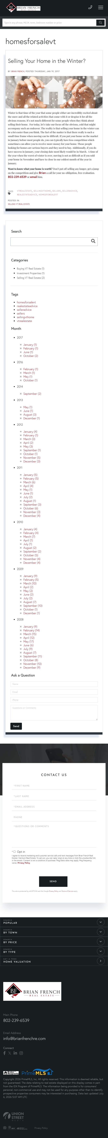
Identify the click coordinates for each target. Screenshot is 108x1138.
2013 (20, 400)
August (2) (29, 548)
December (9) (31, 667)
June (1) (28, 352)
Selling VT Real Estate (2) (31, 277)
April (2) (28, 443)
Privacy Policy (24, 863)
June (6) (28, 645)
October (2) (30, 356)
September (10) (32, 606)
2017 (20, 337)
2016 (20, 362)
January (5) (30, 475)
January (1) (30, 344)
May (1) (27, 376)
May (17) (28, 641)
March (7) (29, 536)
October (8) (30, 660)
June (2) (28, 594)
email (33, 177)
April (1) (28, 540)
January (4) (30, 431)
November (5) (31, 457)
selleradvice (69, 191)
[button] (100, 23)
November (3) (31, 512)
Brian (42, 173)
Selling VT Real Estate (19, 204)
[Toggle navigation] (100, 7)
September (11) (32, 656)
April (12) (28, 638)
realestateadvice (27, 194)
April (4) (28, 486)
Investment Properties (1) (30, 273)
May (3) (28, 446)
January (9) (30, 576)
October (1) (30, 380)
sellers (56, 191)
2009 (20, 569)
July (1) (27, 544)
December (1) (31, 418)
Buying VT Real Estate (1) (30, 268)
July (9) (27, 649)
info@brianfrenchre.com (24, 1038)
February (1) (30, 348)
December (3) (31, 461)
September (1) (32, 450)
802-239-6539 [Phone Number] (16, 1020)
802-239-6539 (17, 177)
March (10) (29, 583)
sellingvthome (42, 191)
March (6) (29, 482)
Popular (10, 923)
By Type (9, 952)
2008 (20, 619)
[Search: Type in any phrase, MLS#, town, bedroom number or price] (50, 22)
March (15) (29, 634)
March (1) (29, 373)
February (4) (30, 533)
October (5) (30, 555)
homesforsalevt (48, 194)
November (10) (32, 664)
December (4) (31, 516)
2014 (20, 386)
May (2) (28, 591)
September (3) (32, 504)
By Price (10, 942)
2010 (20, 522)
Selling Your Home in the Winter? (47, 60)
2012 (20, 424)
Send (53, 881)
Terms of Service (67, 891)
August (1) (29, 501)
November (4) (31, 559)
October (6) (30, 508)
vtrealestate (24, 191)
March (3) (29, 439)
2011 (19, 467)
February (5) (31, 478)
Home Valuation (17, 962)
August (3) (29, 414)
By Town (10, 933)
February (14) (31, 630)
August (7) (29, 602)
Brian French (17, 71)
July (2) (27, 497)
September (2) (32, 394)
